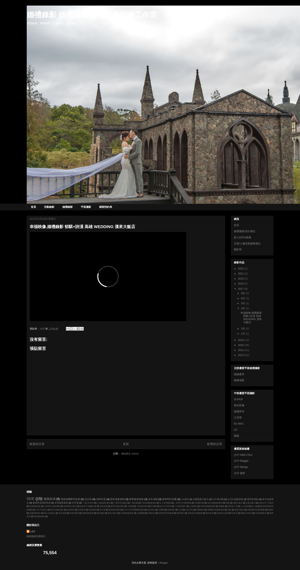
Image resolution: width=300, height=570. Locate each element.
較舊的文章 (214, 444)
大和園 (130, 506)
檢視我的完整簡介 (36, 536)
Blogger (163, 562)
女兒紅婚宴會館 (235, 499)
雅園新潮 (50, 499)
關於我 (238, 249)
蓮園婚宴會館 (87, 513)
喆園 (94, 506)
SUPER (238, 399)
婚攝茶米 (239, 411)
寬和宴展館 (252, 499)
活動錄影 (49, 206)
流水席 (88, 499)
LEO (32, 531)
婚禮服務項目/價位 (244, 231)
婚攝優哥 (239, 374)
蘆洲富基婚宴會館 (42, 502)
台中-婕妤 (239, 473)
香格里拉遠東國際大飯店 (227, 513)
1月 (243, 333)
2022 (241, 268)
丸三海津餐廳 (165, 503)
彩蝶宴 (221, 506)
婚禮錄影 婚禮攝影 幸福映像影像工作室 (92, 15)
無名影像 (239, 405)
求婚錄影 (171, 510)
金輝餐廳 (140, 513)
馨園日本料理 (246, 513)
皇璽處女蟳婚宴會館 (215, 510)
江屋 (180, 510)
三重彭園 (134, 503)
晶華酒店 (81, 510)
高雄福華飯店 (260, 513)
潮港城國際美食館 (70, 499)
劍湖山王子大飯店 (266, 503)
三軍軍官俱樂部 (120, 503)
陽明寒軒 (180, 513)
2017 (241, 288)
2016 (241, 340)
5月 (243, 303)
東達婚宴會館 (114, 510)
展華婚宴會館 (136, 499)
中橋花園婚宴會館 (148, 503)
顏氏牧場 (209, 513)
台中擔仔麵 (218, 499)
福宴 (229, 510)
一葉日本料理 (88, 503)
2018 (241, 283)
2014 (241, 350)
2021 (241, 273)
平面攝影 (86, 206)
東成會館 (92, 510)
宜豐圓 (153, 506)
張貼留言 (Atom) (130, 453)
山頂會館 (193, 506)
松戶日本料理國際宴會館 (133, 510)
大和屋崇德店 (142, 506)
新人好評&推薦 (242, 237)
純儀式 (270, 510)
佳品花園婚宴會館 (214, 503)
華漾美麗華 (74, 513)
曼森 (236, 435)
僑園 (227, 503)
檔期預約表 (105, 206)
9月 (243, 293)
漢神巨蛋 (101, 499)
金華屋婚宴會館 (126, 513)
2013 (241, 355)
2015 (241, 345)
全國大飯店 (250, 503)
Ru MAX (239, 423)
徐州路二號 (232, 506)
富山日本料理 (165, 506)
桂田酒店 (151, 510)
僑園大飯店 (237, 503)
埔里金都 (103, 506)
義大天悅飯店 (49, 513)
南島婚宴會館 (117, 499)
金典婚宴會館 (61, 502)
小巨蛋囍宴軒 (180, 506)
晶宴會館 (70, 510)
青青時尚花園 (169, 499)
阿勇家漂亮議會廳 (166, 513)
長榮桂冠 (151, 513)
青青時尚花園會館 (195, 513)
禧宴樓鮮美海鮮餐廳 (256, 510)
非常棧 (75, 502)
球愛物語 (200, 510)
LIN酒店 (185, 499)
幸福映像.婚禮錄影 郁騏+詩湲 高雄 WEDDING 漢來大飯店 (251, 317)
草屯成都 (62, 513)
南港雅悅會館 (35, 506)
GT (235, 429)
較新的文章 (37, 444)
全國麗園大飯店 (200, 499)
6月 (243, 298)
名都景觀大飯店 (69, 506)
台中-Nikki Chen (243, 454)
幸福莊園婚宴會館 (207, 506)
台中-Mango (241, 466)
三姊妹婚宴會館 (103, 503)
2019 (241, 278)
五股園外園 (199, 503)
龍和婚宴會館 (39, 516)
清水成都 (153, 499)
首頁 (33, 206)
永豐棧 (161, 510)
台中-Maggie (241, 460)
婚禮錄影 (67, 206)
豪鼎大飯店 (112, 513)
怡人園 (254, 506)
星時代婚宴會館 (56, 510)
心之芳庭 (244, 506)
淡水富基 (189, 510)
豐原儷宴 (100, 513)
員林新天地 (84, 506)
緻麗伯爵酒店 (35, 513)
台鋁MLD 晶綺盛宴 (52, 506)
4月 (243, 308)
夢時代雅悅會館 (117, 506)
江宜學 (238, 417)
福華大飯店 (239, 510)
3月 (243, 328)
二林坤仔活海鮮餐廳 (182, 503)
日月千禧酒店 (41, 510)
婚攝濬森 (239, 380)
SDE (31, 498)
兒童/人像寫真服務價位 (247, 243)
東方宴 (102, 510)
